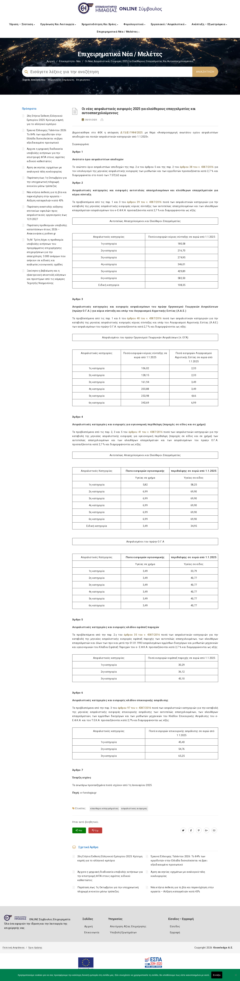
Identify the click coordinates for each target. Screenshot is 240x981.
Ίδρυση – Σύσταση (22, 24)
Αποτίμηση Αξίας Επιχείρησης (128, 926)
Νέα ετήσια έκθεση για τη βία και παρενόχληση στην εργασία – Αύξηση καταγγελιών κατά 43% (47, 196)
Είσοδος (175, 926)
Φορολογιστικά (134, 24)
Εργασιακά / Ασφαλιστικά (168, 24)
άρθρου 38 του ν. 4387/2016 (196, 166)
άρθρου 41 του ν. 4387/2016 (146, 432)
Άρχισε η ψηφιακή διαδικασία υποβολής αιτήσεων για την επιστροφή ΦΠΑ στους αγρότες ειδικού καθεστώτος (110, 876)
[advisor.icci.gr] (214, 830)
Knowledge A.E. (223, 947)
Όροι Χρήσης (35, 947)
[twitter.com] (183, 830)
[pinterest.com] (199, 830)
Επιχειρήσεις (83, 79)
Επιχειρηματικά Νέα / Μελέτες (118, 31)
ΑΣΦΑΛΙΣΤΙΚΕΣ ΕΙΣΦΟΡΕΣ (134, 808)
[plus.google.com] (206, 830)
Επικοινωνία (91, 932)
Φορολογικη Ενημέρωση (61, 79)
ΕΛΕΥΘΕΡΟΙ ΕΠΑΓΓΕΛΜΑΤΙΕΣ (104, 808)
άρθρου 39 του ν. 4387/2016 (144, 202)
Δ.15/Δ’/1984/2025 (131, 132)
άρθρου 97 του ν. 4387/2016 (135, 707)
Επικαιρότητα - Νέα (70, 61)
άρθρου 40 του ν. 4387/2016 (144, 318)
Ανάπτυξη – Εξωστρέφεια (209, 24)
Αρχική (51, 61)
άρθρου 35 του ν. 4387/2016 (142, 634)
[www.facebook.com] (191, 830)
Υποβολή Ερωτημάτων (123, 932)
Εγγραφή (175, 932)
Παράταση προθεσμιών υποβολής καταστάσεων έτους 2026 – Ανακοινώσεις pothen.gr (47, 229)
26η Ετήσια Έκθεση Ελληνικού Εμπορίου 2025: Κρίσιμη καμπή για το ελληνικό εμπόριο (45, 120)
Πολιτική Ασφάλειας (14, 947)
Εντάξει (217, 975)
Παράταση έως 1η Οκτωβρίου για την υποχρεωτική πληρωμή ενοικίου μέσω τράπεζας (47, 182)
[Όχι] (235, 976)
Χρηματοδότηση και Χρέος (100, 24)
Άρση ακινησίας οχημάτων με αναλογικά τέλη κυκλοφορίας (178, 874)
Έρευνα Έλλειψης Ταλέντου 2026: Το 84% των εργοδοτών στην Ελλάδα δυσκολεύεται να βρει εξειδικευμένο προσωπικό (179, 860)
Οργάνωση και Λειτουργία (58, 24)
